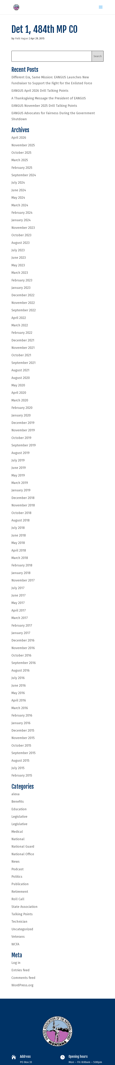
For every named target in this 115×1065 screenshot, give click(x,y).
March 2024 (19, 205)
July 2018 (18, 528)
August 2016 (20, 670)
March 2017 (19, 618)
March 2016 (19, 708)
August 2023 (20, 243)
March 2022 (19, 325)
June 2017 (18, 595)
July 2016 (18, 678)
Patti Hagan (21, 38)
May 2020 (18, 385)
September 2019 (23, 445)
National (17, 839)
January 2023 (20, 288)
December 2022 (22, 295)
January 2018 (20, 573)
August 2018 (20, 520)
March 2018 (19, 558)
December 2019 (22, 423)
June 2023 (18, 258)
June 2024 (18, 190)
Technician (19, 922)
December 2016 (22, 640)
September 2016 (23, 663)
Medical (17, 832)
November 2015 (23, 738)
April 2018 (18, 550)
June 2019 (18, 468)
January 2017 (20, 633)
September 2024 (23, 175)
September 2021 (23, 363)
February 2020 (21, 408)
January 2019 (20, 490)
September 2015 (23, 753)
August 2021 (20, 370)
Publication (20, 884)
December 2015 (22, 730)
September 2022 (23, 310)
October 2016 (21, 655)
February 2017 (21, 626)
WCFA (15, 944)
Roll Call (17, 899)
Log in (15, 963)
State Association (24, 907)
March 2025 (19, 160)
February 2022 (21, 333)
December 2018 (22, 498)
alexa (15, 794)
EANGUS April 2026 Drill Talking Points (39, 91)
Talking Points (22, 914)
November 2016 (23, 648)
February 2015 (21, 775)
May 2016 (18, 693)
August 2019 (20, 453)
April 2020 (18, 393)
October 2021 (21, 355)
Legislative (19, 817)
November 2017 (23, 580)
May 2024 (18, 198)
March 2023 (19, 273)
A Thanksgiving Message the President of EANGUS (48, 98)
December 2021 (22, 340)
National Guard (22, 847)
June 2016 (18, 686)
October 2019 (21, 438)
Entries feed (20, 970)
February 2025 (21, 168)
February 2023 (21, 280)
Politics (16, 877)
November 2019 (23, 430)
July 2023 (18, 250)
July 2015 (17, 768)
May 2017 (18, 603)
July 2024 (18, 183)
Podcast (17, 869)
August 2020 (20, 378)
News (15, 862)
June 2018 (18, 535)
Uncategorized (22, 929)
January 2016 (20, 723)
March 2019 (19, 483)
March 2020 (19, 400)
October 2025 (21, 153)
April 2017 (18, 610)
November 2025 (23, 145)
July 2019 (18, 460)
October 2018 (21, 513)
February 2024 (21, 213)
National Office (22, 854)
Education (19, 809)
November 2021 (23, 348)
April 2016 (18, 700)
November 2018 (23, 505)
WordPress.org (22, 985)
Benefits (17, 802)
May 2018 (18, 543)
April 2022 (18, 318)
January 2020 (21, 415)
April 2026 (18, 138)
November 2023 (23, 228)
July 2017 (17, 588)
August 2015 (20, 761)
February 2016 (21, 715)
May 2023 (18, 265)
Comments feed (23, 978)
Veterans (18, 937)
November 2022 (23, 303)
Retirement (19, 892)
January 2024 (21, 220)
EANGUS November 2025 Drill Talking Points (44, 106)
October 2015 (21, 746)
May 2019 (18, 475)
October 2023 (21, 235)
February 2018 (21, 565)
